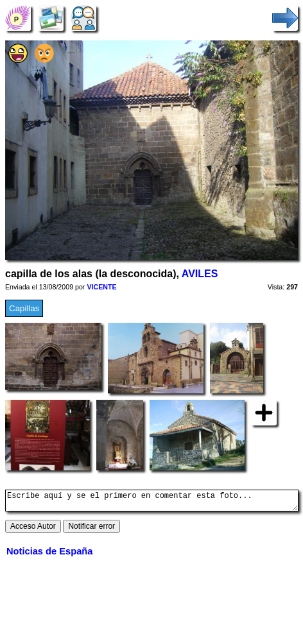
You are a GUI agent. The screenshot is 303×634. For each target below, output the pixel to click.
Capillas (24, 308)
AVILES (200, 273)
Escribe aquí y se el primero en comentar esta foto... (152, 502)
